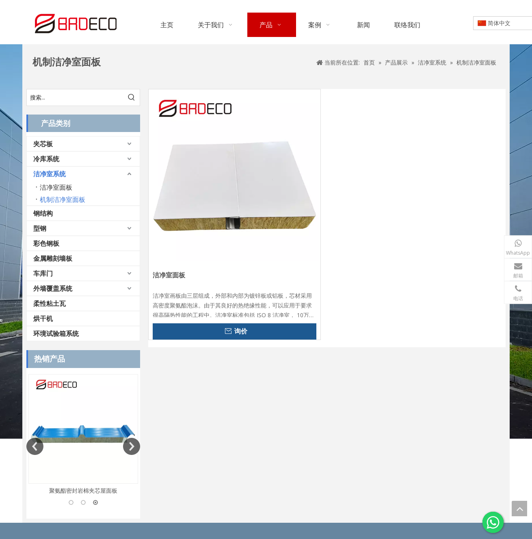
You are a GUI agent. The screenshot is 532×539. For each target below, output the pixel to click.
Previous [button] (34, 446)
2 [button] (83, 502)
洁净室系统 (49, 173)
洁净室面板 (56, 187)
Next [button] (131, 446)
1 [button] (71, 502)
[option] (83, 435)
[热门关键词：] (131, 97)
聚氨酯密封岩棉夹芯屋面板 (83, 490)
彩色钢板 (46, 243)
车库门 (43, 273)
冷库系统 (46, 158)
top (519, 508)
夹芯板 (43, 143)
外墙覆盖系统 (52, 288)
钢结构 (43, 213)
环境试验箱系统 (56, 333)
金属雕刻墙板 (52, 258)
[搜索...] (75, 97)
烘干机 (43, 318)
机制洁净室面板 (62, 199)
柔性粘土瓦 (49, 303)
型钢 (39, 228)
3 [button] (95, 502)
